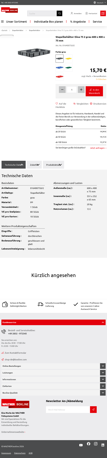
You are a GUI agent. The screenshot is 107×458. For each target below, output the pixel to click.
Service (97, 21)
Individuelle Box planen (48, 21)
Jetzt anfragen (97, 147)
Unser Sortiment (14, 21)
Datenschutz (19, 453)
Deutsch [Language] (100, 2)
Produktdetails (53, 164)
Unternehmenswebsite (12, 431)
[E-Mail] (68, 409)
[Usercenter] (76, 13)
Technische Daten (13, 164)
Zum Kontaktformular (13, 352)
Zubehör (34, 164)
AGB (30, 453)
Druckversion (98, 103)
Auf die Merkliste (61, 105)
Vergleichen (80, 103)
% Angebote (78, 21)
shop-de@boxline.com (14, 359)
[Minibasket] (103, 13)
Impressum (6, 453)
